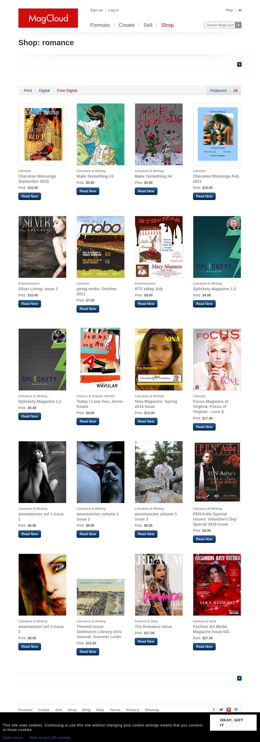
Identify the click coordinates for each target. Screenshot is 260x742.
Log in (114, 10)
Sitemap (152, 710)
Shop (167, 25)
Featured (218, 90)
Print (28, 90)
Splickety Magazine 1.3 (214, 289)
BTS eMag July (149, 289)
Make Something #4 (153, 176)
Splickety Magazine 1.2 (39, 401)
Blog (86, 710)
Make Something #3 (95, 176)
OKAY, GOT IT (231, 722)
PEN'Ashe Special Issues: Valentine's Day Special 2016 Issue (215, 519)
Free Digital (67, 90)
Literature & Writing (91, 171)
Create (127, 25)
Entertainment (28, 283)
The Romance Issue (153, 626)
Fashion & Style (146, 621)
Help (229, 10)
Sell (148, 25)
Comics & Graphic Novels (96, 396)
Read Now (29, 196)
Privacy (132, 710)
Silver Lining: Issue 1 (38, 289)
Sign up (96, 10)
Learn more (13, 738)
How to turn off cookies (50, 738)
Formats (100, 25)
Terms (115, 710)
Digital (44, 90)
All (235, 90)
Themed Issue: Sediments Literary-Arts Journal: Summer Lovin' (99, 631)
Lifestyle (24, 171)
